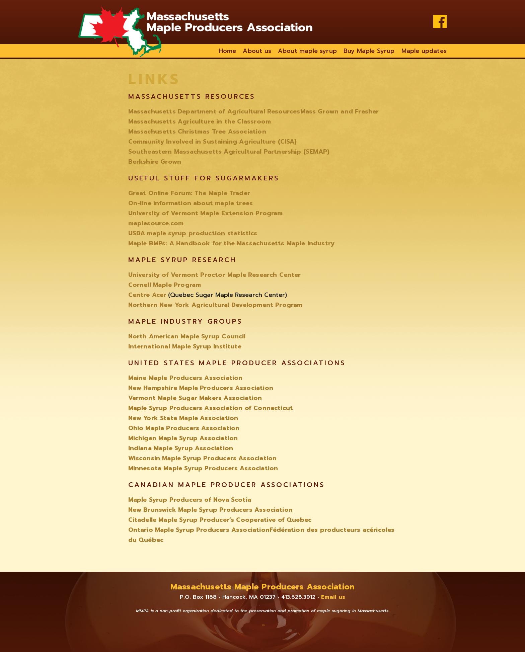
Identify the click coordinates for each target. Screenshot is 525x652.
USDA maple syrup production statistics (192, 233)
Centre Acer (147, 295)
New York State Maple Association (183, 418)
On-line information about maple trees (190, 203)
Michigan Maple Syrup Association (183, 438)
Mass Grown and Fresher (339, 111)
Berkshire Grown (154, 161)
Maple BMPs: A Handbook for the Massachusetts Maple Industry (231, 243)
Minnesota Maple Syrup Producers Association (203, 468)
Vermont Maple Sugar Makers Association (195, 398)
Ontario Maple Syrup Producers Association (199, 530)
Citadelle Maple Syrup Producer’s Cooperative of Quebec (220, 519)
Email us (333, 597)
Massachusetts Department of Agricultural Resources (214, 111)
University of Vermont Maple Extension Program (205, 213)
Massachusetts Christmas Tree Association (197, 131)
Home (227, 51)
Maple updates (424, 51)
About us (257, 51)
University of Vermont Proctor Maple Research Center (214, 274)
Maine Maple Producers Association (185, 378)
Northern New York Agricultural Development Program (215, 305)
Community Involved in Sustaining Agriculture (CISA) (212, 141)
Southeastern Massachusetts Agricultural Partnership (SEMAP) (229, 151)
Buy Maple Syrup (369, 51)
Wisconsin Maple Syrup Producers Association (202, 458)
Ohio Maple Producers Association (184, 428)
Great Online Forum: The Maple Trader (189, 193)
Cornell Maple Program (164, 285)
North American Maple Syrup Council (187, 336)
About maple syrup (307, 51)
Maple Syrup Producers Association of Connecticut (210, 408)
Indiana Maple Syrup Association (180, 448)
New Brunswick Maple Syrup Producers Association (210, 509)
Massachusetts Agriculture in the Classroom (199, 121)
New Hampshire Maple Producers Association (200, 388)
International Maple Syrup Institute (184, 346)
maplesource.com (156, 223)
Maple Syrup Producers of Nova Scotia (189, 499)
